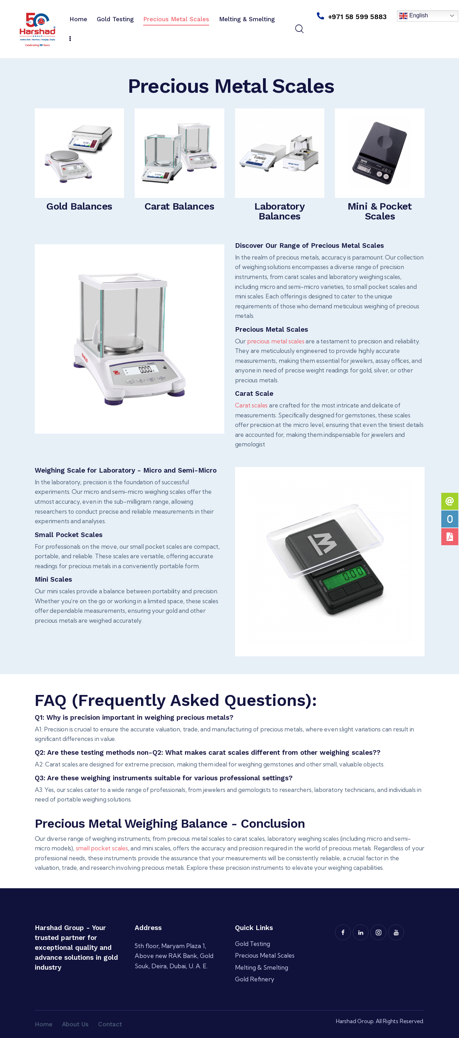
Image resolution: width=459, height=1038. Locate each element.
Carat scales (251, 405)
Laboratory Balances (279, 211)
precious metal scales (275, 341)
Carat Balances (179, 206)
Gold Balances (79, 206)
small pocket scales (102, 848)
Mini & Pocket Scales (380, 211)
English (413, 16)
